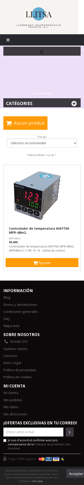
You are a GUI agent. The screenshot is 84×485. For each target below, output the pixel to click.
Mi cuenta (10, 392)
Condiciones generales (20, 311)
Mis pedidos (12, 400)
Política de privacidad (19, 370)
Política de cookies (17, 377)
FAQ (6, 318)
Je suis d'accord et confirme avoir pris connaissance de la (37, 444)
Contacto (10, 355)
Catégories (42, 104)
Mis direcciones (15, 414)
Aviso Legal (12, 362)
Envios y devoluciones (20, 304)
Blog (6, 297)
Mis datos (11, 407)
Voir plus (37, 481)
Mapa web (11, 325)
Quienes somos (15, 348)
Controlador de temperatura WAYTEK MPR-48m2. (39, 230)
